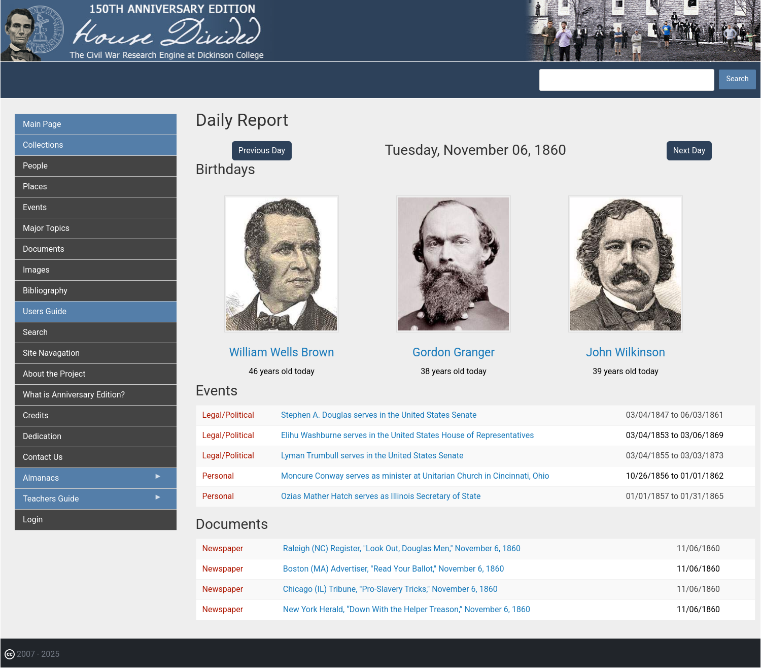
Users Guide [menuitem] (44, 311)
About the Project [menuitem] (54, 374)
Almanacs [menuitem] (92, 480)
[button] (281, 328)
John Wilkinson (625, 352)
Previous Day (261, 150)
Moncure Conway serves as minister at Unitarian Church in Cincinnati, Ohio (415, 476)
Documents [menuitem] (43, 249)
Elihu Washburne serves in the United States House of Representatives (407, 435)
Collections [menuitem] (43, 145)
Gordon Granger (453, 352)
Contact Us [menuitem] (43, 457)
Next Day (689, 150)
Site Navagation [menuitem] (51, 353)
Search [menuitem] (35, 332)
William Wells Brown (281, 352)
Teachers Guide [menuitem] (92, 501)
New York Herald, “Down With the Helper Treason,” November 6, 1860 (406, 609)
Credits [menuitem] (36, 415)
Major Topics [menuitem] (46, 228)
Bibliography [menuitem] (45, 290)
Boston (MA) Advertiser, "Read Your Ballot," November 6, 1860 (393, 569)
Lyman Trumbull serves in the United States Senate (372, 455)
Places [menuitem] (35, 186)
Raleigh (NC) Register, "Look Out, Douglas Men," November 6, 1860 (402, 548)
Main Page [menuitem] (42, 124)
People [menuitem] (35, 166)
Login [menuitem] (33, 519)
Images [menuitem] (36, 270)
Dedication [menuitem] (42, 436)
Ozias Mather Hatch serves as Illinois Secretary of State (381, 496)
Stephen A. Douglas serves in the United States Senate (378, 415)
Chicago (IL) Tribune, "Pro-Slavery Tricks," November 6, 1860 (390, 589)
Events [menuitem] (35, 207)
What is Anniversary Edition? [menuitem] (74, 394)
